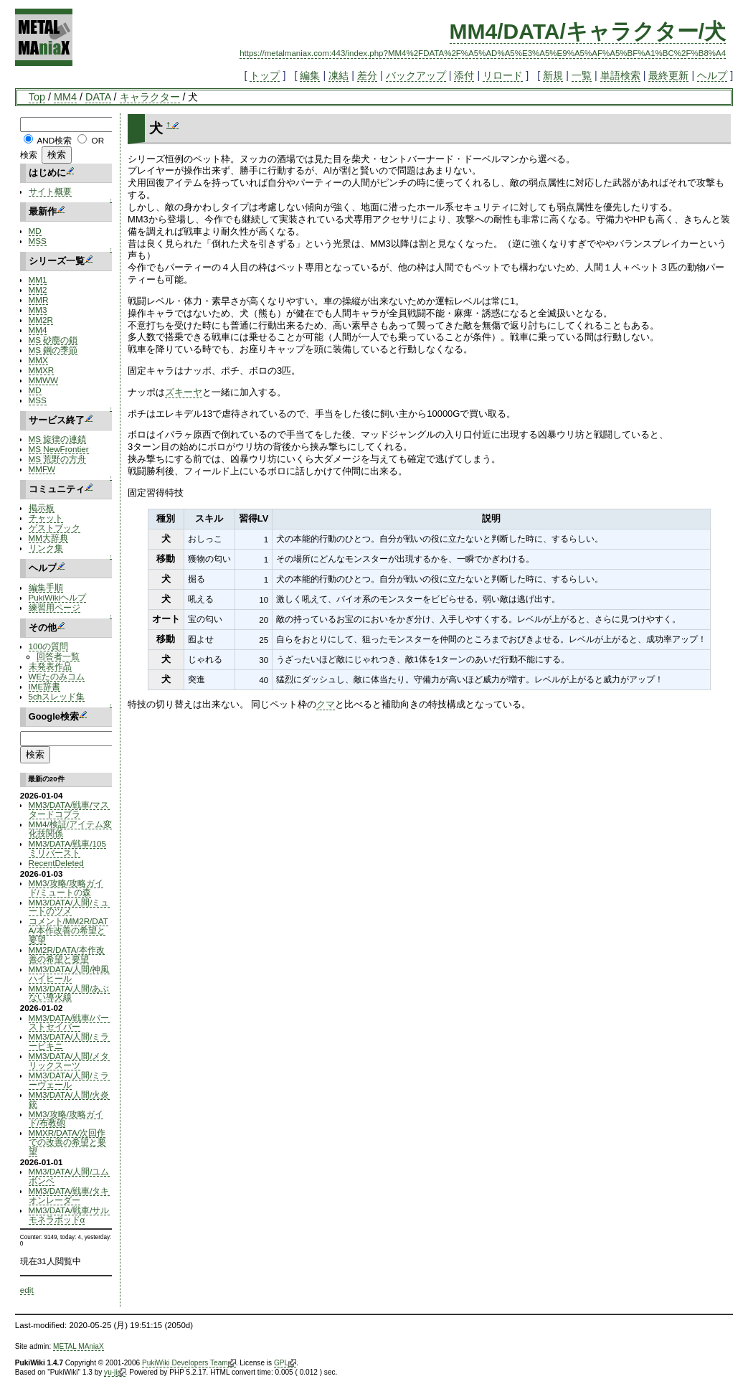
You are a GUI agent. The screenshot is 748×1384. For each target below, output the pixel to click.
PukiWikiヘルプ (58, 597)
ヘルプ (712, 75)
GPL (285, 1363)
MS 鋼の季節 (53, 349)
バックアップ (416, 75)
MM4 (65, 97)
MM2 (38, 289)
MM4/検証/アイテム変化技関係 (70, 828)
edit (27, 1289)
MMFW (42, 469)
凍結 (338, 75)
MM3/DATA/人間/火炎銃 (69, 1099)
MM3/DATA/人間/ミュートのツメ (69, 907)
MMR (39, 299)
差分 (367, 75)
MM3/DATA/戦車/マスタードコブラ (69, 809)
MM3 (38, 309)
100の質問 (48, 646)
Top (37, 97)
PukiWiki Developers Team (189, 1363)
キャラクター (150, 97)
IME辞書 (45, 686)
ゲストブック (54, 527)
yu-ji (114, 1372)
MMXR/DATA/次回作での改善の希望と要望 (67, 1142)
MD (35, 230)
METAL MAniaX (78, 1346)
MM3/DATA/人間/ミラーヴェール (69, 1079)
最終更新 (668, 75)
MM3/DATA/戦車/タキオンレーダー (69, 1195)
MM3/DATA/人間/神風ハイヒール (69, 973)
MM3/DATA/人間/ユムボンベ (69, 1176)
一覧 (582, 75)
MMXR (42, 370)
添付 (464, 75)
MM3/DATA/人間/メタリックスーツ (69, 1060)
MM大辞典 (48, 537)
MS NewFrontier (59, 448)
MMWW (43, 380)
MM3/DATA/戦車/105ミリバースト (67, 848)
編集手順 (46, 587)
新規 (553, 75)
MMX (38, 359)
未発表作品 (50, 666)
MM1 (38, 279)
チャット (46, 517)
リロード (503, 75)
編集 (310, 75)
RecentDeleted (56, 862)
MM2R (41, 319)
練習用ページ (54, 607)
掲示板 (42, 507)
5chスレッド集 (57, 696)
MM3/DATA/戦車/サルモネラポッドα (69, 1214)
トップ (265, 75)
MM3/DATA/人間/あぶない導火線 (69, 993)
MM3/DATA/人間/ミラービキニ (69, 1041)
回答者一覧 (58, 656)
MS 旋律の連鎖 (58, 438)
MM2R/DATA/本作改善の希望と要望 (67, 954)
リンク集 (46, 547)
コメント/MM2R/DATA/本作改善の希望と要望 (68, 930)
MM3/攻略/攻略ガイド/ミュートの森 (66, 887)
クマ (325, 704)
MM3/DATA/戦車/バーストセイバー (69, 1022)
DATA (97, 97)
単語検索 (620, 75)
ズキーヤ (183, 392)
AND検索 (54, 140)
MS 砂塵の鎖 (53, 339)
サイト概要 (50, 191)
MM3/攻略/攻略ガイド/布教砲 (66, 1118)
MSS (38, 240)
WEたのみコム (57, 676)
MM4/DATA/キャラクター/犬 (588, 31)
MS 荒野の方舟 (58, 458)
